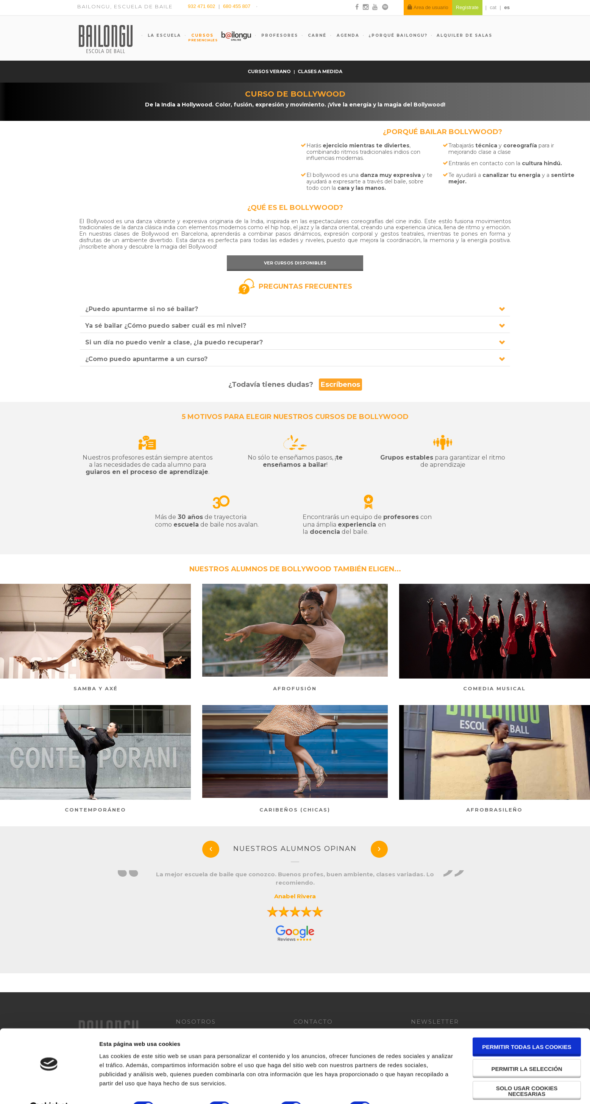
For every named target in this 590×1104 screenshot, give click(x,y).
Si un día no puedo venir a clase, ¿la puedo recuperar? (174, 342)
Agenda (347, 35)
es (507, 7)
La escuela (163, 35)
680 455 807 (236, 6)
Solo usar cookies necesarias (527, 1072)
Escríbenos (340, 384)
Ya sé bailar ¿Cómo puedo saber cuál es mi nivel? (165, 325)
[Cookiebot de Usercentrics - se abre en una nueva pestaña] (49, 1089)
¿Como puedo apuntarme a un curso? (146, 359)
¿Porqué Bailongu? (398, 35)
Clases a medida (320, 71)
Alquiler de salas (464, 35)
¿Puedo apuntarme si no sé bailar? (141, 309)
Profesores (278, 35)
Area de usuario (427, 7)
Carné (316, 35)
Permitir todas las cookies (526, 1028)
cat (493, 7)
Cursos (198, 37)
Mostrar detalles (407, 1089)
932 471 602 (202, 6)
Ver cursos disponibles (295, 263)
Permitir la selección (527, 1050)
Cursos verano (270, 71)
